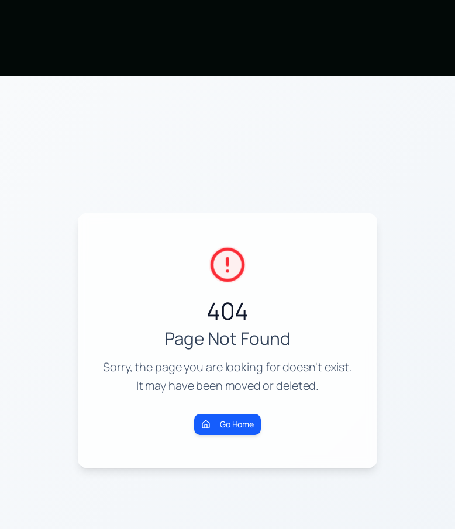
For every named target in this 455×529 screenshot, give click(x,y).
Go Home (227, 424)
